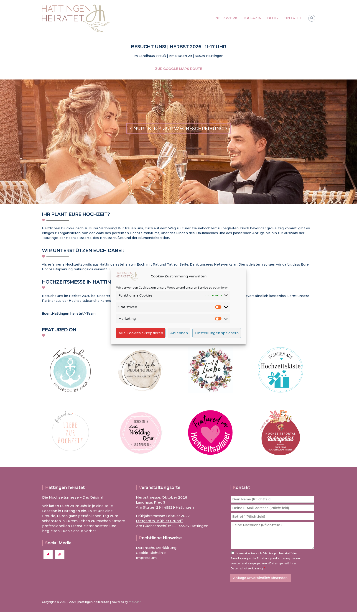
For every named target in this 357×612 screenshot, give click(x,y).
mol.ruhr (135, 602)
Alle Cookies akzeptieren (141, 333)
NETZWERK (226, 18)
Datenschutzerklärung (156, 547)
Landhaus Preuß (150, 502)
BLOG (272, 18)
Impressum (146, 558)
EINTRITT (292, 18)
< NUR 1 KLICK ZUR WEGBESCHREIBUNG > (178, 128)
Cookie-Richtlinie (151, 553)
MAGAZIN (252, 18)
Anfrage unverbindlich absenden (260, 578)
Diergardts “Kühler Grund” (159, 521)
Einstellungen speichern (217, 333)
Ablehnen (179, 333)
